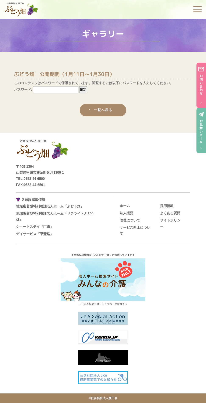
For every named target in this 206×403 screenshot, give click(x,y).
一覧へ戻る (103, 111)
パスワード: (46, 90)
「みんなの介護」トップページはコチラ (104, 304)
